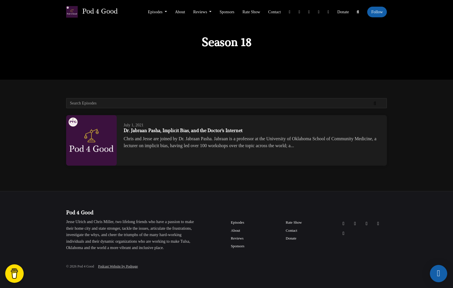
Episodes (156, 12)
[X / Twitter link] (290, 12)
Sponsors (227, 12)
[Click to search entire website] (358, 12)
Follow (377, 12)
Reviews (200, 12)
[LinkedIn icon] (343, 233)
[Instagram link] (299, 12)
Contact (274, 12)
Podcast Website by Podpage (118, 266)
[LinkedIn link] (328, 12)
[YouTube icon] (378, 224)
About (180, 12)
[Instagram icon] (355, 224)
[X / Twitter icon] (343, 224)
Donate (343, 12)
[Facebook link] (309, 12)
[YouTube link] (319, 12)
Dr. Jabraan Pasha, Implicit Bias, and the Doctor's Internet (183, 131)
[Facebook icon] (367, 224)
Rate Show (251, 12)
